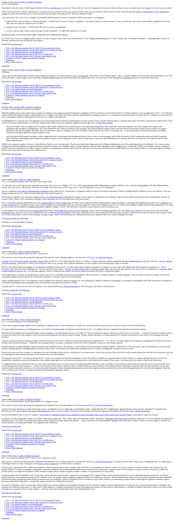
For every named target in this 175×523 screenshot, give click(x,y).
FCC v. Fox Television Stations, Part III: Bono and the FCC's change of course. (34, 50)
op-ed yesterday (59, 329)
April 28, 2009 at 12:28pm (23, 2)
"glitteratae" (164, 203)
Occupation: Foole (8, 213)
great (22, 325)
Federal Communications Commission (35, 191)
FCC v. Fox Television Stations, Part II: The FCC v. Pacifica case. (29, 54)
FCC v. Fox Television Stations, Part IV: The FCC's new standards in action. (33, 48)
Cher (84, 185)
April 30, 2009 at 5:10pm (22, 180)
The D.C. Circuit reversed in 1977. (77, 269)
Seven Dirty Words (36, 261)
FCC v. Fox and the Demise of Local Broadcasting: (24, 52)
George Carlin (38, 211)
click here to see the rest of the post (14, 218)
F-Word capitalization (9, 205)
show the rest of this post (11, 426)
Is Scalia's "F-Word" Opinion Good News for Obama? (25, 58)
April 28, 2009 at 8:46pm (23, 107)
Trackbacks (38, 2)
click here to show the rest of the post (15, 290)
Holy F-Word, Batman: (14, 99)
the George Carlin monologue (38, 411)
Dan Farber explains (105, 123)
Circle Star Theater (63, 213)
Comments (5, 66)
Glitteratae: (10, 60)
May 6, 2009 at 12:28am (21, 252)
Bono (55, 419)
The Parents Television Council (116, 419)
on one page (16, 44)
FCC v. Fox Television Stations (52, 197)
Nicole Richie (143, 185)
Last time (5, 261)
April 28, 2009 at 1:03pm (23, 70)
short (15, 325)
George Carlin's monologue (48, 464)
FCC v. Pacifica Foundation (68, 286)
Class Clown (135, 211)
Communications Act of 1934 (138, 261)
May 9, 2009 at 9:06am (23, 320)
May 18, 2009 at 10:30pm (22, 399)
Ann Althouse (127, 78)
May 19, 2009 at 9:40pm (21, 456)
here (119, 213)
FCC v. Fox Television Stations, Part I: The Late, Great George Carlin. (31, 56)
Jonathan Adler (46, 203)
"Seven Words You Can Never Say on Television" (71, 211)
